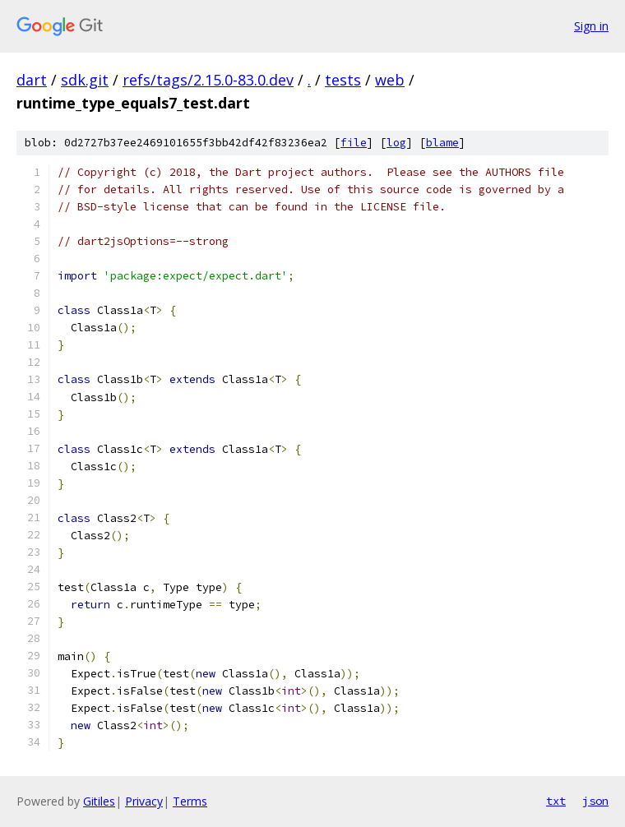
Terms (190, 801)
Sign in (591, 26)
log (396, 143)
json (595, 800)
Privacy (144, 801)
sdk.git (85, 80)
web (390, 80)
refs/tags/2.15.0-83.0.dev (208, 80)
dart (31, 80)
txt (556, 800)
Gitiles (99, 801)
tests (343, 80)
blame (442, 143)
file (353, 143)
